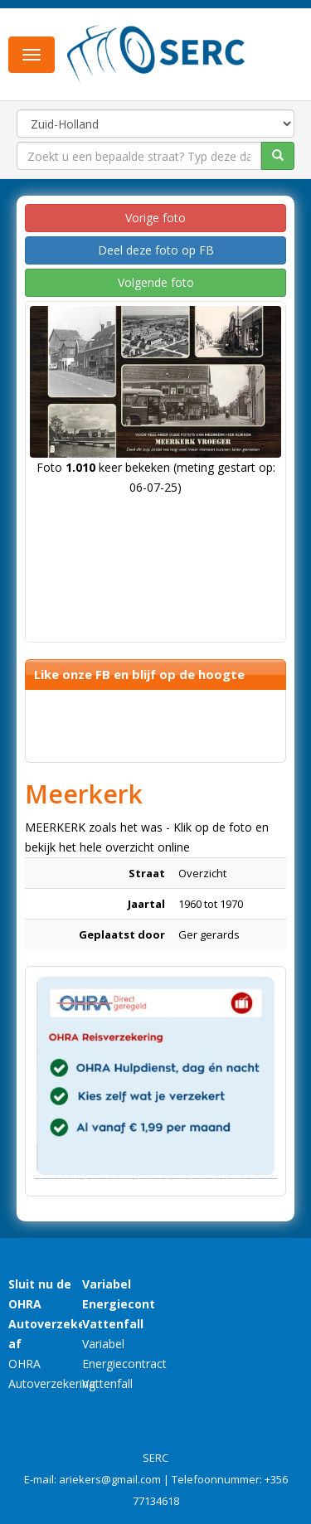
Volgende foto (156, 282)
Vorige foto (155, 218)
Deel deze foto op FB (156, 250)
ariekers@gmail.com (110, 1479)
